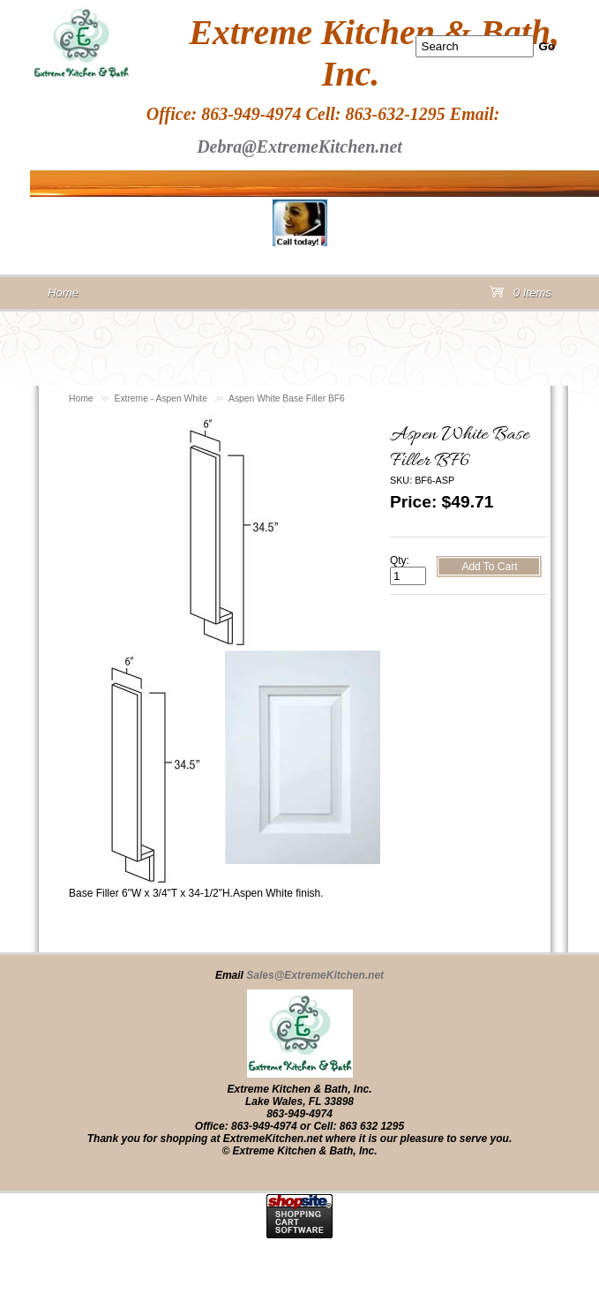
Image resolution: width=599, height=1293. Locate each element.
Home (81, 398)
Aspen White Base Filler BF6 (286, 398)
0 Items (520, 296)
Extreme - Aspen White (161, 398)
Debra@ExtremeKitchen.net (299, 146)
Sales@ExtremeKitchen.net (315, 975)
